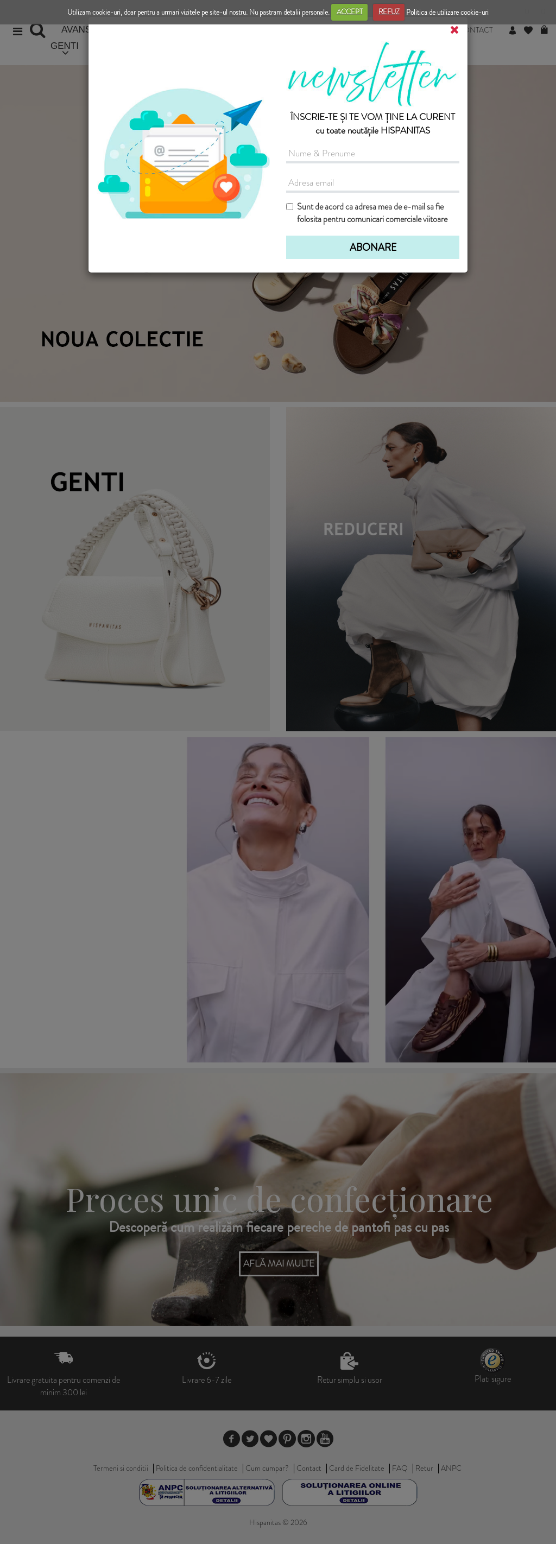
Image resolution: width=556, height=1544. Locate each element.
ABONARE (373, 248)
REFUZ (389, 12)
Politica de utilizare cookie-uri (447, 12)
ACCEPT (350, 12)
